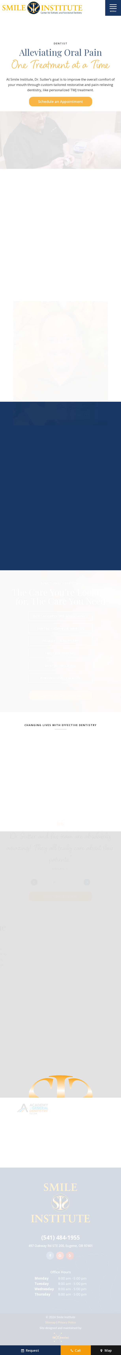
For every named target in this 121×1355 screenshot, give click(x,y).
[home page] (42, 8)
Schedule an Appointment (60, 120)
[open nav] (113, 8)
